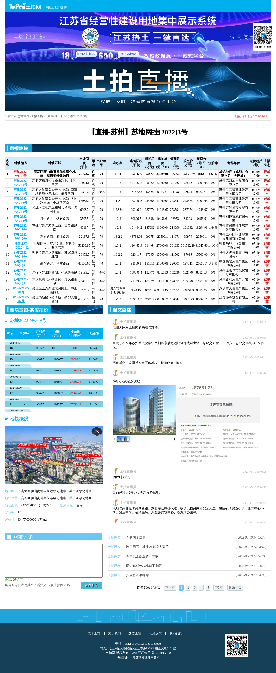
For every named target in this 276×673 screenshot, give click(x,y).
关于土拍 (94, 633)
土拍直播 (37, 116)
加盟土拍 (134, 633)
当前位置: (11, 116)
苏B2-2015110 (161, 653)
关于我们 (114, 633)
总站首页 (23, 116)
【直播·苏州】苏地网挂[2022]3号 (66, 116)
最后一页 (235, 587)
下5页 (219, 587)
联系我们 (175, 633)
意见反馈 (155, 633)
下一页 (170, 587)
